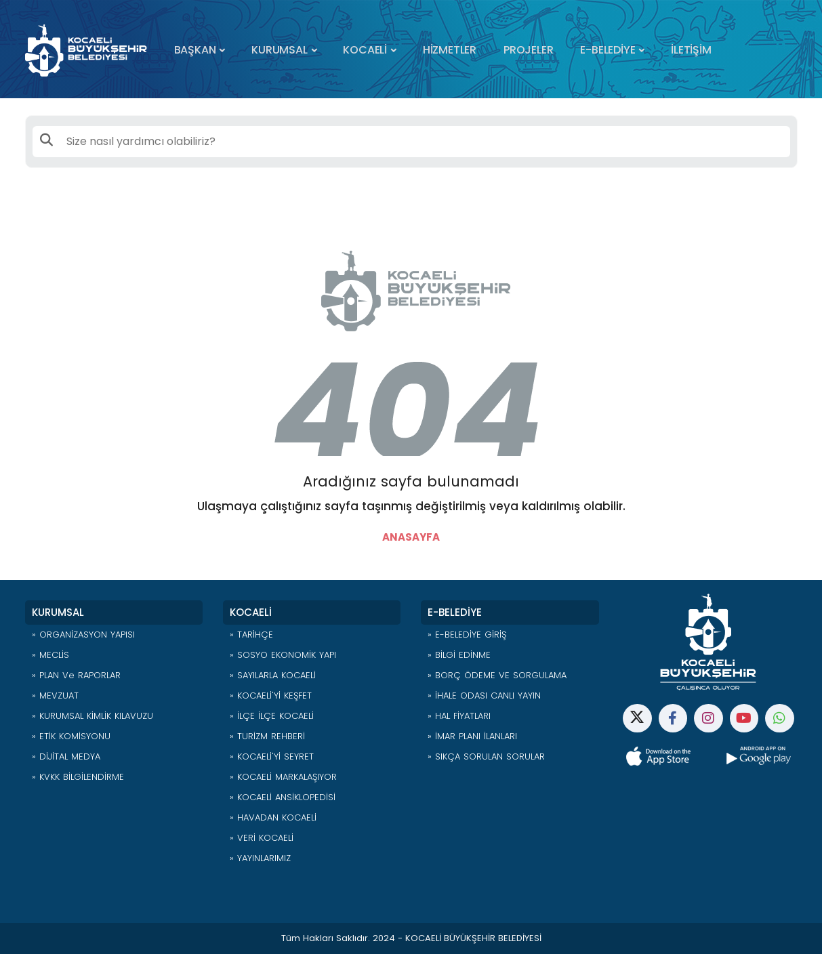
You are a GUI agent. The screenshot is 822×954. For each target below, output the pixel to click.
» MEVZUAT (55, 695)
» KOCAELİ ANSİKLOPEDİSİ (282, 797)
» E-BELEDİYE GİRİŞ (467, 634)
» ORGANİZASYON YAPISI (83, 634)
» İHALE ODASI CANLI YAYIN (484, 695)
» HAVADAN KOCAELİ (273, 817)
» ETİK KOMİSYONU (71, 736)
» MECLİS (50, 654)
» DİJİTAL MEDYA (66, 756)
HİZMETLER (449, 50)
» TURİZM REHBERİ (267, 736)
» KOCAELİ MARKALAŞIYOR (283, 776)
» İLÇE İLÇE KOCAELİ (272, 715)
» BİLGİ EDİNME (459, 654)
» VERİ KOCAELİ (261, 837)
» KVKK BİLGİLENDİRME (78, 776)
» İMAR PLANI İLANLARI (472, 736)
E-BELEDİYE (607, 50)
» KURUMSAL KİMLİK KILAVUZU (92, 715)
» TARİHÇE (251, 634)
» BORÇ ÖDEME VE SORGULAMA (497, 675)
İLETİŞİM (691, 50)
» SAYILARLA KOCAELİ (273, 675)
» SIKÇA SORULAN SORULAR (486, 756)
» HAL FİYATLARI (459, 715)
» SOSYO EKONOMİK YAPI (283, 654)
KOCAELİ (365, 50)
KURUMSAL (279, 50)
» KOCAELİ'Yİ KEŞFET (271, 695)
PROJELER (528, 50)
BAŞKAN (195, 50)
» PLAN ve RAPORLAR (76, 675)
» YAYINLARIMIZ (260, 858)
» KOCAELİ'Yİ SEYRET (272, 756)
